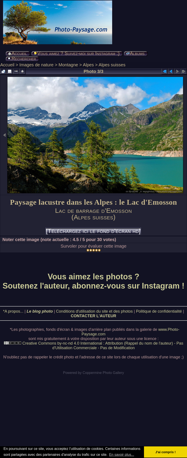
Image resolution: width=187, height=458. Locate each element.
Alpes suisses (112, 64)
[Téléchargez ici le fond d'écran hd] (93, 231)
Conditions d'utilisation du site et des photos (94, 311)
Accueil (7, 64)
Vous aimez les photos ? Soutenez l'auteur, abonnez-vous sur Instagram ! (94, 281)
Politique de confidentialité (159, 311)
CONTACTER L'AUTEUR (93, 316)
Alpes (88, 64)
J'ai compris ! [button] (165, 452)
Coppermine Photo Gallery (103, 373)
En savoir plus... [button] (121, 454)
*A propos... (13, 311)
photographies (31, 329)
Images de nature (36, 64)
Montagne (68, 64)
